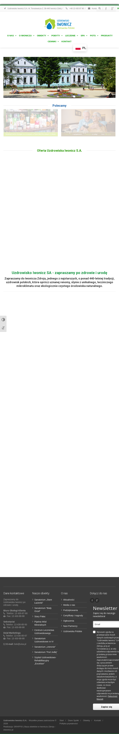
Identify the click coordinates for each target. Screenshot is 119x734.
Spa (84, 35)
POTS (94, 35)
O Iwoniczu (26, 35)
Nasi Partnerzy (70, 626)
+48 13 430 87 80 (74, 8)
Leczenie (71, 35)
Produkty (106, 35)
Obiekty (42, 35)
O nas (11, 35)
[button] (8, 77)
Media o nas (69, 605)
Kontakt (66, 41)
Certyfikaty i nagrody (73, 615)
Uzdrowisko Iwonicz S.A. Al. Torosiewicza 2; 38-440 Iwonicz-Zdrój (32, 8)
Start (62, 720)
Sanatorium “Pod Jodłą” (45, 652)
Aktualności (68, 599)
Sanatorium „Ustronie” (45, 647)
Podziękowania (70, 610)
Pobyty (56, 35)
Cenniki (53, 41)
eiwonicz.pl (8, 730)
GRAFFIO (18, 726)
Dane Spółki (73, 720)
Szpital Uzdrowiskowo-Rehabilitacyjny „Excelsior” (45, 660)
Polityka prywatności (69, 723)
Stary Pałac (40, 616)
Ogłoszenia (68, 621)
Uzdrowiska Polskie (72, 631)
